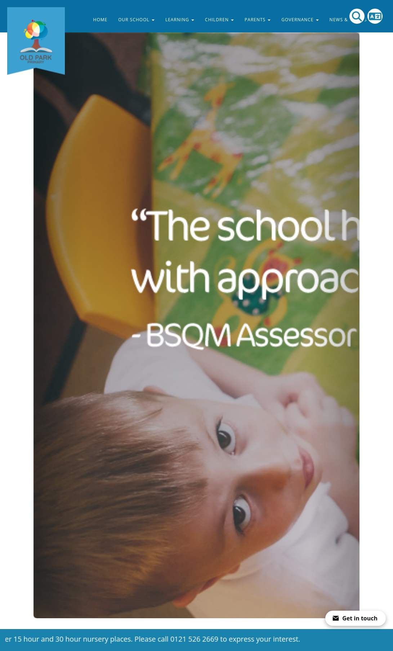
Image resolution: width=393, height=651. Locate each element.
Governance (299, 20)
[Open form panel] (355, 618)
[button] (58, 309)
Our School (136, 20)
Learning (179, 20)
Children (219, 20)
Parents (258, 20)
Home (100, 20)
